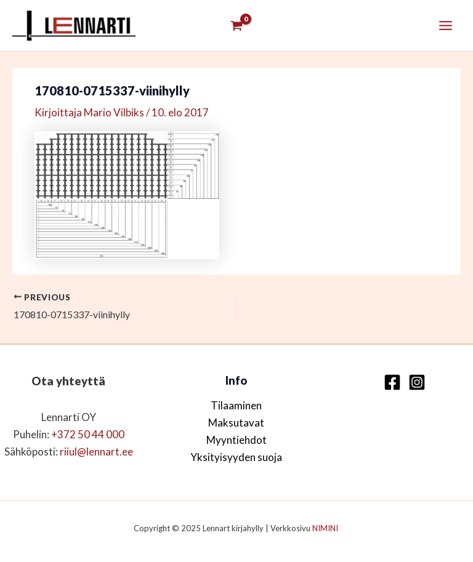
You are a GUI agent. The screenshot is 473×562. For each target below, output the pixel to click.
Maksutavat (236, 422)
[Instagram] (417, 382)
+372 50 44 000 (87, 434)
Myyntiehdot (236, 439)
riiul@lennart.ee (96, 451)
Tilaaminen (236, 405)
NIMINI (326, 528)
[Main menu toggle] (446, 25)
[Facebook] (392, 382)
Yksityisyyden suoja (236, 457)
